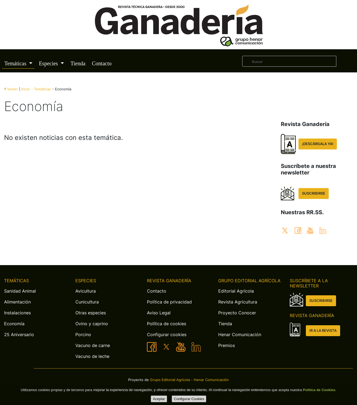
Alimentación (17, 302)
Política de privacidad (169, 302)
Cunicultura (87, 302)
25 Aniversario (19, 334)
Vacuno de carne (92, 345)
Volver (12, 89)
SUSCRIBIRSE (313, 193)
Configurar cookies (166, 334)
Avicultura (85, 291)
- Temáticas (41, 89)
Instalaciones (17, 312)
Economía (14, 323)
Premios (226, 345)
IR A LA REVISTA (323, 331)
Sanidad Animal (20, 291)
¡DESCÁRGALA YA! (317, 144)
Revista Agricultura (237, 302)
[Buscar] (289, 61)
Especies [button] (49, 63)
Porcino (83, 334)
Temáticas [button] (16, 63)
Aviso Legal (159, 312)
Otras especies (90, 312)
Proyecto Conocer (237, 312)
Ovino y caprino (91, 323)
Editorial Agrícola (236, 291)
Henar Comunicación (239, 334)
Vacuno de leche (92, 356)
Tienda (77, 63)
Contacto (102, 63)
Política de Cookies (319, 390)
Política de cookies (166, 323)
